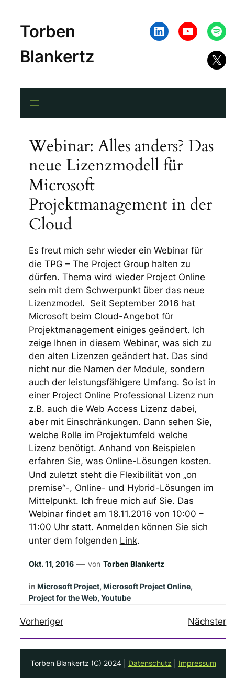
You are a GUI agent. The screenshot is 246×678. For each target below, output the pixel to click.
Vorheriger (41, 621)
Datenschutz (150, 663)
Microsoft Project (68, 586)
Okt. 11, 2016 (51, 563)
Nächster (207, 621)
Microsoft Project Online (147, 586)
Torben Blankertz (133, 563)
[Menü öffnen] (34, 103)
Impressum (197, 663)
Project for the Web (63, 597)
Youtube (116, 597)
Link (128, 540)
